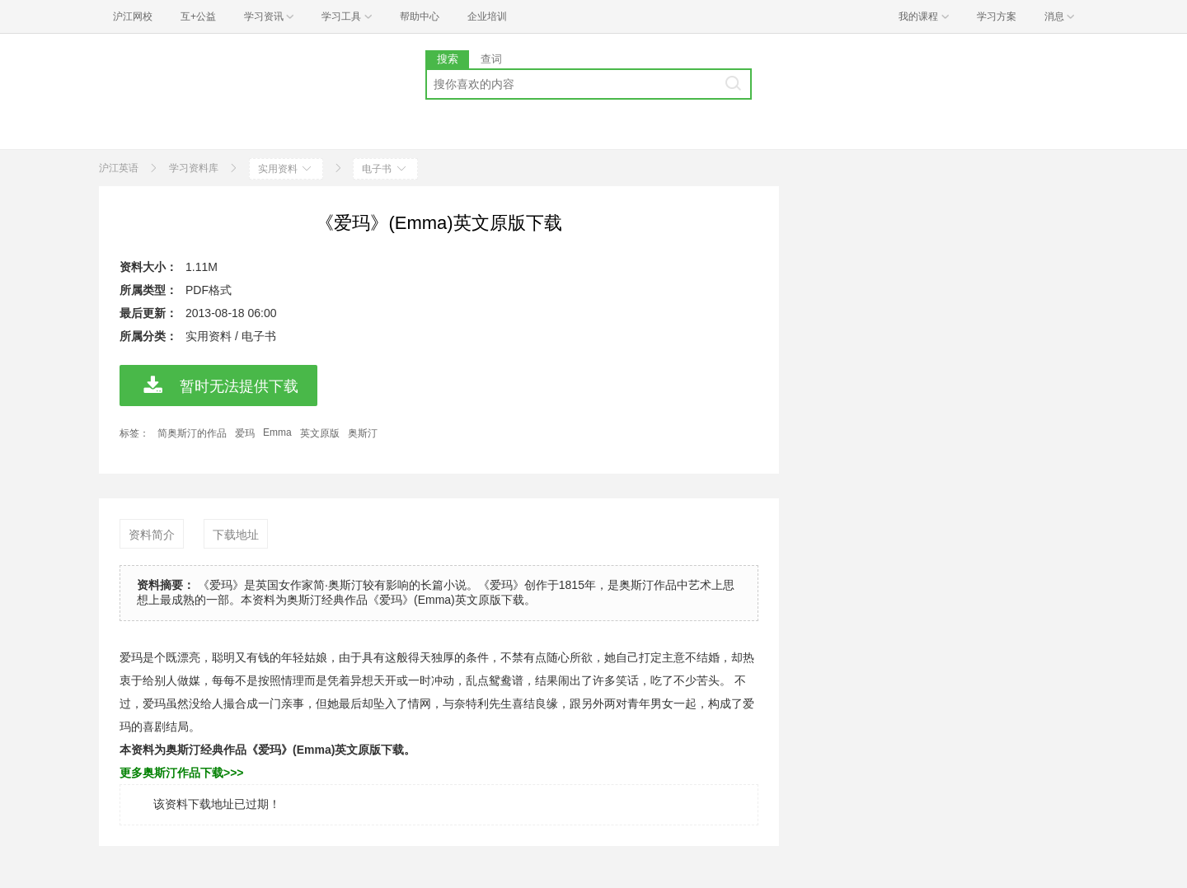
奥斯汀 (363, 433)
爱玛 (245, 433)
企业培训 (487, 16)
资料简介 (152, 534)
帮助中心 (419, 16)
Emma (277, 432)
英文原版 (320, 433)
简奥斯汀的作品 (192, 433)
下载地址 (236, 534)
